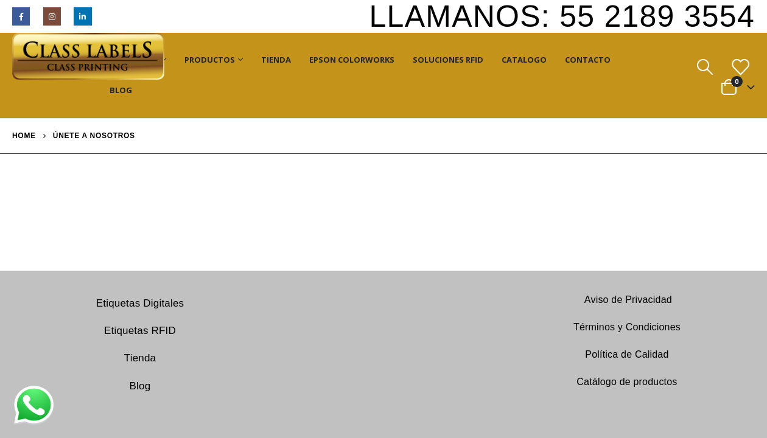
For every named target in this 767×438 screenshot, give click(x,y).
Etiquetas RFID (140, 330)
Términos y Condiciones (627, 327)
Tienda (276, 59)
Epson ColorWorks (351, 59)
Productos (209, 59)
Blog (121, 90)
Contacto (588, 59)
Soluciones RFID (448, 59)
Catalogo (524, 59)
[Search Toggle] (704, 67)
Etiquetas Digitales (140, 303)
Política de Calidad (626, 354)
